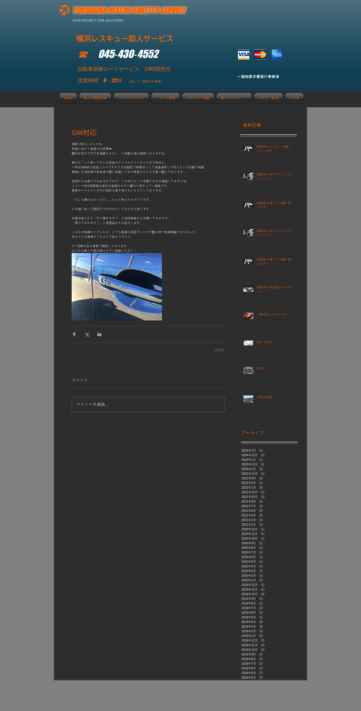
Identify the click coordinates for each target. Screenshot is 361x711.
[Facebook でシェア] (74, 334)
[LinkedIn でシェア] (99, 334)
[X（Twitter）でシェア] (86, 334)
